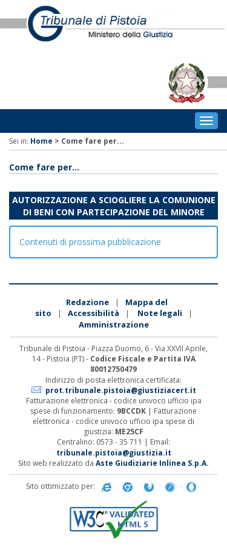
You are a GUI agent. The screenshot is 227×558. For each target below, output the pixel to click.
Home (41, 141)
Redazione (87, 302)
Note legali (159, 313)
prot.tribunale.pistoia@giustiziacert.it (120, 390)
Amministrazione (114, 324)
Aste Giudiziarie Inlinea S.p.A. (152, 463)
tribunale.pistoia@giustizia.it (113, 453)
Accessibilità (93, 313)
